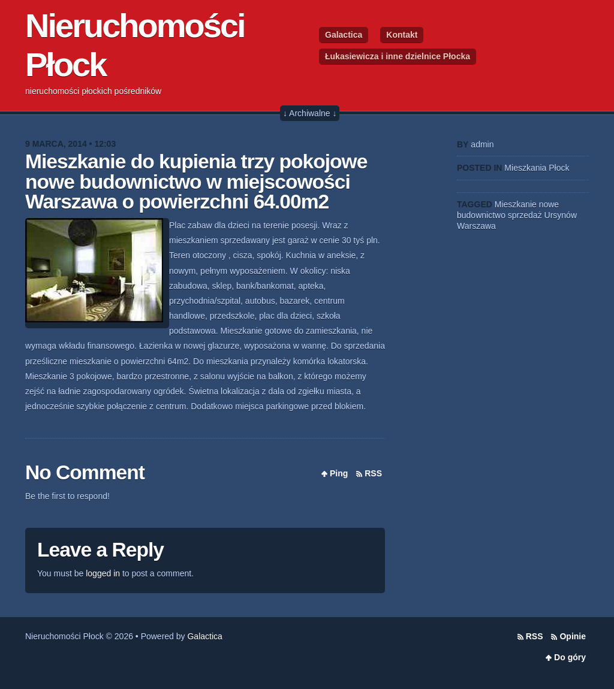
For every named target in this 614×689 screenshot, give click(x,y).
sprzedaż (525, 215)
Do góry (570, 657)
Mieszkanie (516, 204)
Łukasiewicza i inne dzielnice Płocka (397, 56)
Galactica (343, 35)
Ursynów (560, 215)
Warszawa (476, 226)
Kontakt (401, 35)
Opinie (572, 636)
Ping (339, 473)
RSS (373, 473)
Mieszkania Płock (536, 168)
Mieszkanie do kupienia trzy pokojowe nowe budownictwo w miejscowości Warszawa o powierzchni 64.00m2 (196, 181)
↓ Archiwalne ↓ (309, 113)
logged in (103, 573)
